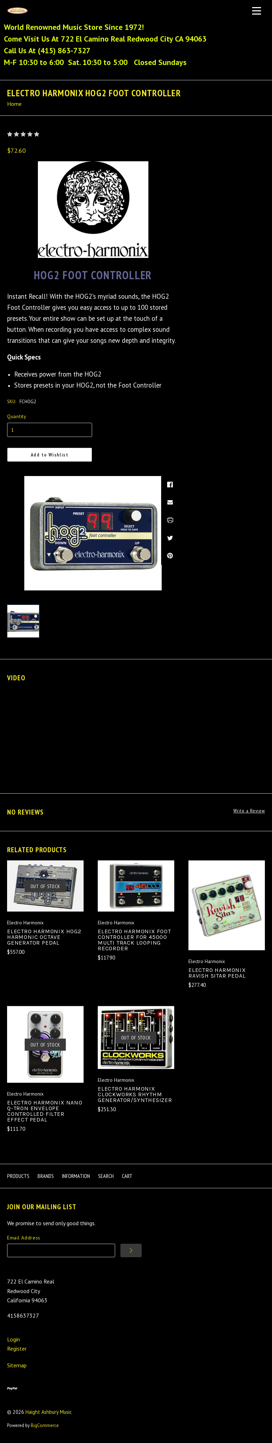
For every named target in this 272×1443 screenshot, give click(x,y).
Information (76, 1175)
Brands (46, 1175)
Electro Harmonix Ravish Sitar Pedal (217, 973)
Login (13, 1339)
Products (18, 1175)
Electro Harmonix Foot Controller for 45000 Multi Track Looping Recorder (134, 940)
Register (17, 1348)
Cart (127, 1175)
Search (106, 1175)
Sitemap (17, 1365)
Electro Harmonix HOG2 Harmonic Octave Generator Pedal (44, 937)
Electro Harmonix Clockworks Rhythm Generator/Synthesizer (135, 1094)
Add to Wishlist (49, 455)
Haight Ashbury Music (49, 1412)
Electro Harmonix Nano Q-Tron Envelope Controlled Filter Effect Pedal (45, 1111)
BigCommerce (45, 1425)
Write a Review (249, 811)
